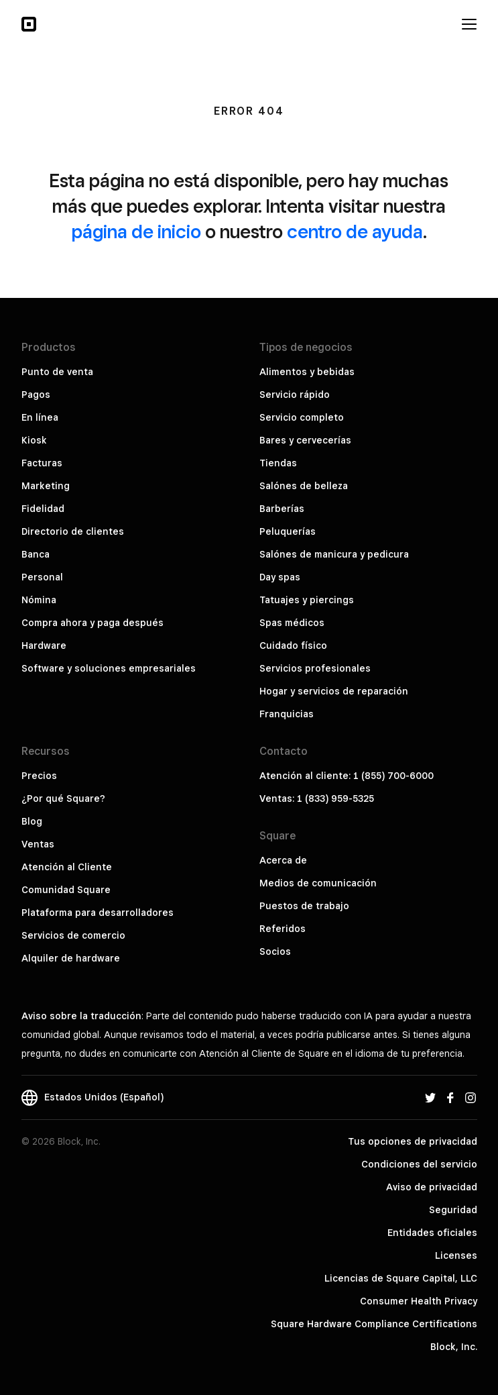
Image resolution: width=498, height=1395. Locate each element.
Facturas (41, 463)
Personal (42, 577)
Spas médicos (291, 622)
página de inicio (136, 231)
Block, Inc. (453, 1346)
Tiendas (278, 463)
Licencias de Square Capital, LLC (400, 1278)
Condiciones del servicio (419, 1164)
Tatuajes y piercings (306, 600)
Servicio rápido (294, 394)
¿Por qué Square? (63, 798)
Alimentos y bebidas (307, 371)
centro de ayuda (355, 231)
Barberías (281, 508)
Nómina (38, 600)
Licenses (456, 1255)
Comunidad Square (66, 889)
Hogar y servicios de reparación (333, 691)
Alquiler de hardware (70, 958)
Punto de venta (57, 371)
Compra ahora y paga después (92, 622)
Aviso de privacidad (431, 1187)
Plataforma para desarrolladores (97, 912)
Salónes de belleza (303, 485)
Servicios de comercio (73, 935)
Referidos (282, 928)
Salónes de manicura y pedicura (334, 554)
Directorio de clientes (72, 531)
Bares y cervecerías (305, 440)
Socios (275, 951)
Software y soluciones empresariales (108, 668)
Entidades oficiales (432, 1232)
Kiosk (34, 440)
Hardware (43, 645)
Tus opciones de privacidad (412, 1141)
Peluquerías (287, 531)
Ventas (37, 844)
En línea (39, 417)
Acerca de (283, 860)
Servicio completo (301, 417)
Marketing (45, 485)
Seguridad (453, 1209)
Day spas (279, 577)
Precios (39, 775)
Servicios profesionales (315, 668)
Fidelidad (42, 508)
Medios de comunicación (318, 883)
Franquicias (286, 714)
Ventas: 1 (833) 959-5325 (316, 798)
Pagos (35, 394)
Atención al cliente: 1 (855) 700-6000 (346, 775)
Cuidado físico (293, 645)
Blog (31, 821)
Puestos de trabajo (304, 905)
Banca (35, 554)
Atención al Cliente (66, 867)
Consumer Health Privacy (418, 1301)
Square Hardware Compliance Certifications (374, 1324)
